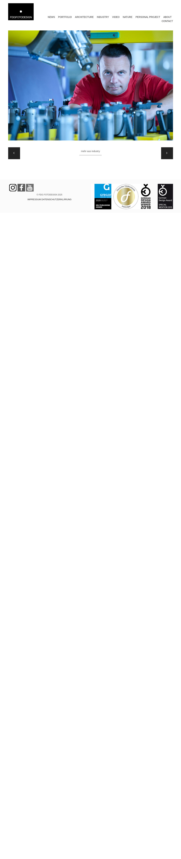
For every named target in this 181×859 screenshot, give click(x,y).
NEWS (51, 17)
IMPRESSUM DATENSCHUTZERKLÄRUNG (49, 199)
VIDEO (116, 17)
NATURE (127, 17)
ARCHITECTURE (84, 17)
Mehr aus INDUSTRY (90, 151)
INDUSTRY (103, 17)
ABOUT (167, 17)
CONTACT (167, 21)
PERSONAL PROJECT (148, 17)
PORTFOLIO (65, 17)
